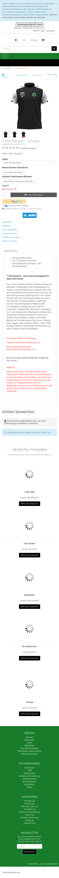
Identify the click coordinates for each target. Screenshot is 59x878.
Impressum (29, 768)
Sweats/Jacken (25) (29, 817)
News (29, 787)
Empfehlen (6, 226)
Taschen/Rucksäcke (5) (29, 812)
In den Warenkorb (33, 195)
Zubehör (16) (29, 823)
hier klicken (12, 360)
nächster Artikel (52, 74)
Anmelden (34, 40)
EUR (24, 40)
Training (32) (29, 801)
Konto (29, 743)
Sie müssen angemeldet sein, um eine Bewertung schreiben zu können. (25, 422)
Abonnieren (29, 852)
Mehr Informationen (29, 504)
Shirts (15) (29, 815)
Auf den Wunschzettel (11, 237)
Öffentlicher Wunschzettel (29, 751)
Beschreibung (10, 251)
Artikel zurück (22, 75)
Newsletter (29, 784)
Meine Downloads (29, 754)
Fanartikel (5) (29, 809)
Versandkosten (51, 864)
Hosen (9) (29, 820)
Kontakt (29, 737)
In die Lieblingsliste (9, 230)
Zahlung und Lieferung (29, 776)
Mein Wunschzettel (29, 748)
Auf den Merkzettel (9, 234)
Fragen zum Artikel (9, 241)
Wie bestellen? (29, 782)
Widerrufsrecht (29, 779)
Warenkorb (29, 740)
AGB (29, 770)
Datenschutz (29, 773)
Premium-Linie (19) (29, 806)
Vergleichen (6, 222)
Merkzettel (29, 745)
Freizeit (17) (30, 804)
